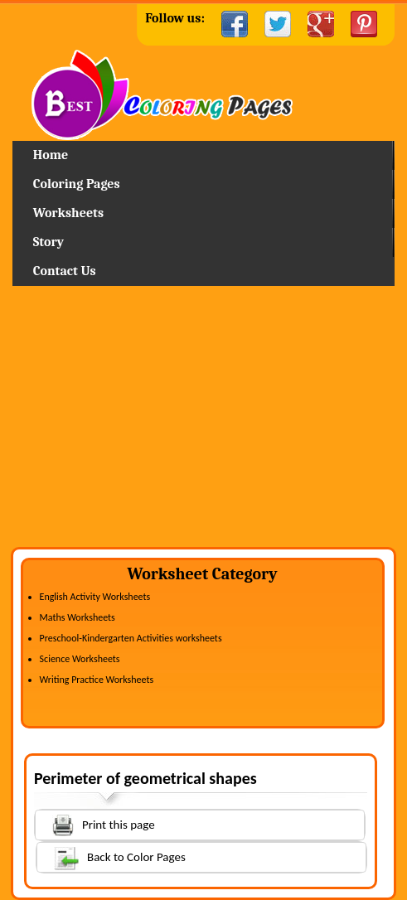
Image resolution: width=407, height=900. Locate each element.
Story (48, 242)
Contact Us (64, 271)
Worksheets (68, 213)
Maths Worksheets (77, 617)
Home (203, 95)
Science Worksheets (80, 659)
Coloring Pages (76, 184)
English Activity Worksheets (95, 596)
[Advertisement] (203, 423)
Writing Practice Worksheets (97, 679)
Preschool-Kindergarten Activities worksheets (131, 638)
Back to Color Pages (111, 856)
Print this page (95, 823)
